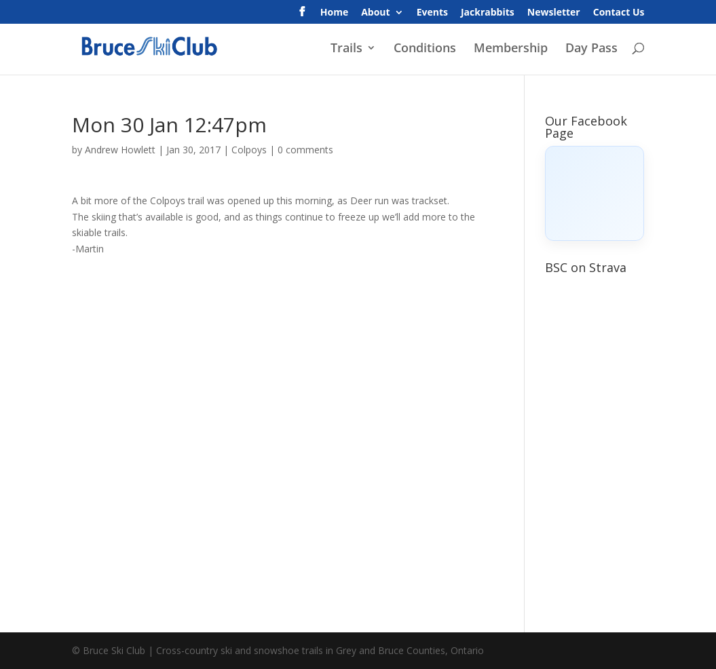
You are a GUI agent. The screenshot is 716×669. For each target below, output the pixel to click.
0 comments (305, 149)
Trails (346, 49)
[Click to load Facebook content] (594, 193)
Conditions (425, 49)
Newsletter (553, 12)
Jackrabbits (487, 12)
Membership (511, 49)
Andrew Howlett (120, 149)
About (375, 12)
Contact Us (619, 12)
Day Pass (591, 49)
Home (334, 12)
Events (432, 12)
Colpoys (249, 149)
